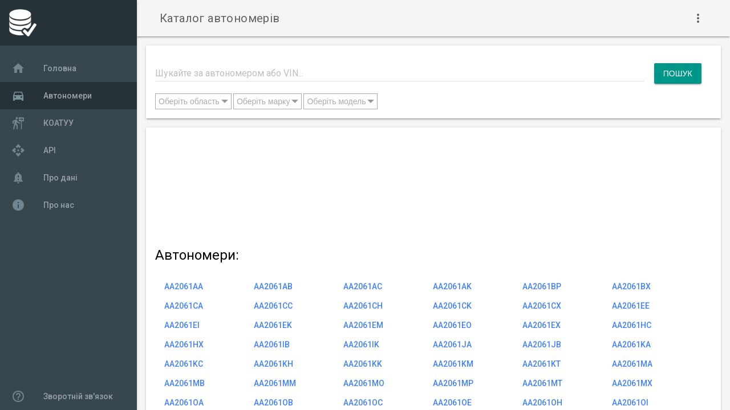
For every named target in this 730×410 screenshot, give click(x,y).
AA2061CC (273, 305)
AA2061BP (541, 286)
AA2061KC (183, 363)
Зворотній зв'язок (62, 396)
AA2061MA (632, 363)
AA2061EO (452, 325)
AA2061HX (184, 344)
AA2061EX (541, 325)
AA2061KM (453, 363)
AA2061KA (631, 344)
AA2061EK (273, 325)
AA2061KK (362, 363)
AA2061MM (275, 383)
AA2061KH (273, 363)
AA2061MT (542, 383)
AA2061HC (631, 325)
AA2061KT (541, 363)
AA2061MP (453, 383)
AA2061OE (452, 402)
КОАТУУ (42, 123)
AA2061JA (452, 344)
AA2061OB (273, 402)
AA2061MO (363, 383)
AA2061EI (182, 325)
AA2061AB (273, 286)
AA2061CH (363, 305)
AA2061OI (630, 402)
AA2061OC (363, 402)
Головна (43, 68)
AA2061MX (632, 383)
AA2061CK (452, 305)
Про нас (42, 205)
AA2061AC (362, 286)
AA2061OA (184, 402)
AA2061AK (452, 286)
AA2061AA (183, 286)
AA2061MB (184, 383)
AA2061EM (363, 325)
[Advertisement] (428, 185)
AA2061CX (541, 305)
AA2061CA (183, 305)
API (33, 150)
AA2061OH (542, 402)
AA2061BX (631, 286)
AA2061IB (272, 344)
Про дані (44, 177)
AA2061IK (361, 344)
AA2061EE (631, 305)
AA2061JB (541, 344)
